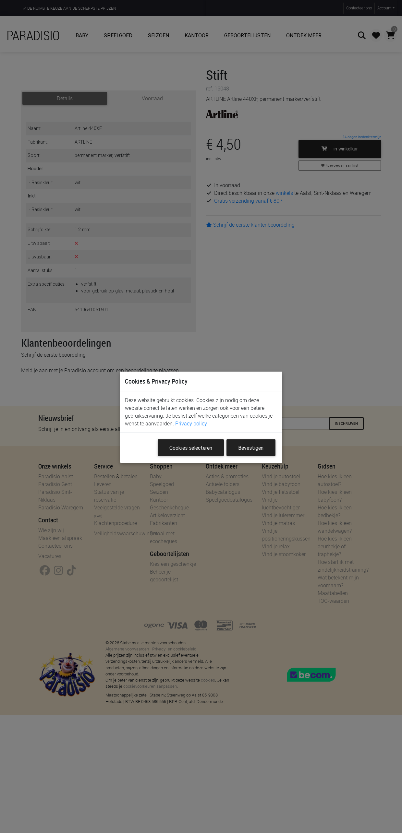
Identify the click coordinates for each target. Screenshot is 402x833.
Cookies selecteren (190, 448)
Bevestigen (250, 448)
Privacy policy (191, 423)
